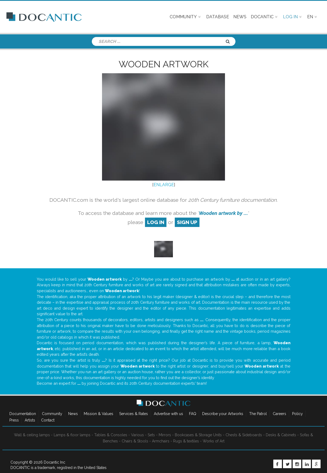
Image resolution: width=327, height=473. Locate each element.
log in (155, 222)
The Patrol (258, 414)
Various (137, 435)
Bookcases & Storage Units (198, 435)
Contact (47, 420)
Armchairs (160, 441)
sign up (187, 222)
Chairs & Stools (135, 441)
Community (52, 414)
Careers (279, 414)
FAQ (192, 414)
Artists (30, 420)
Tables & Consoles (110, 435)
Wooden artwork (164, 64)
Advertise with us (168, 414)
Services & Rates (133, 414)
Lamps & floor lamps (72, 435)
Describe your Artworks (222, 414)
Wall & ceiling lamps (32, 435)
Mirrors (165, 435)
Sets (151, 435)
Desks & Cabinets (281, 435)
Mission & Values (98, 414)
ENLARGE (164, 184)
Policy (297, 414)
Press (14, 420)
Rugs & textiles (186, 441)
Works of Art (213, 441)
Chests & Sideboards (244, 435)
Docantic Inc (54, 462)
